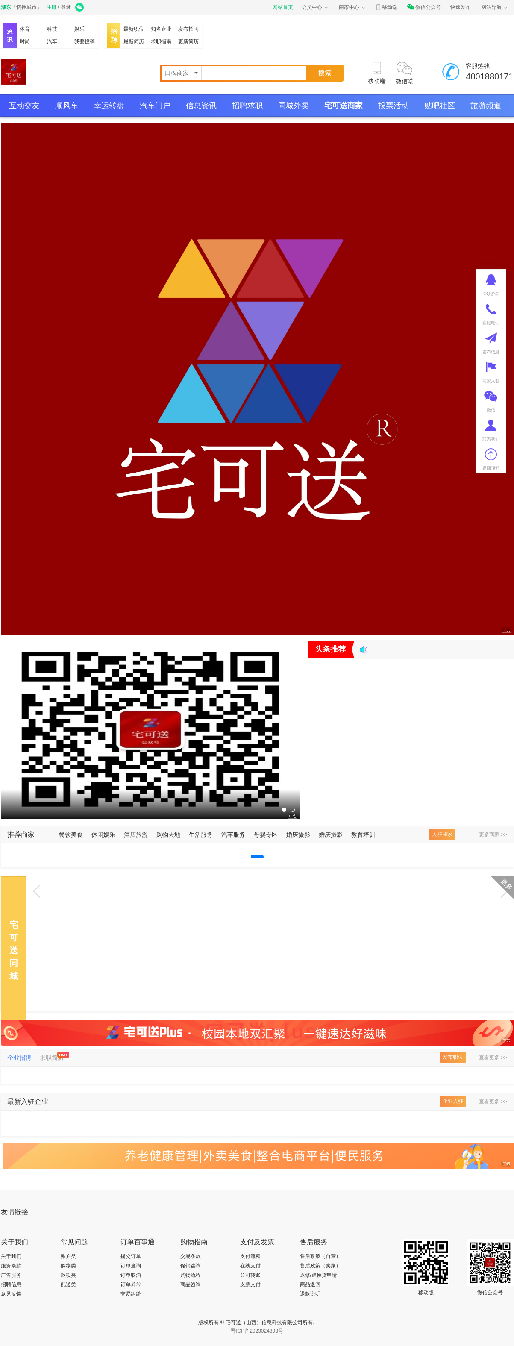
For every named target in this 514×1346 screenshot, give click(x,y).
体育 (25, 29)
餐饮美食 (71, 834)
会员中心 (315, 7)
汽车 (52, 41)
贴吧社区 (439, 105)
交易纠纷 (130, 1294)
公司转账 (250, 1275)
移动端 (386, 7)
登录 (66, 7)
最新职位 (133, 29)
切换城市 (26, 7)
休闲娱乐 (103, 834)
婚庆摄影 (298, 834)
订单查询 (130, 1266)
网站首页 (283, 7)
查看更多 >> (493, 1058)
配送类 (68, 1284)
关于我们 (11, 1256)
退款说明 (310, 1294)
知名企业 (161, 29)
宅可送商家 (343, 105)
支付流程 (250, 1256)
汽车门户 (155, 105)
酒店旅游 (136, 834)
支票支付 (250, 1284)
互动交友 (24, 105)
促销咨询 (190, 1266)
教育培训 (363, 834)
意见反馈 (11, 1294)
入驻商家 (442, 834)
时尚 (25, 41)
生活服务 (201, 834)
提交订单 (130, 1256)
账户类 (68, 1256)
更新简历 (188, 41)
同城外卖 (293, 105)
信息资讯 (201, 105)
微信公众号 (424, 7)
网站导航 (494, 7)
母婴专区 (266, 834)
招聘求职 (247, 105)
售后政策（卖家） (320, 1266)
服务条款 (11, 1266)
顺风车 (66, 105)
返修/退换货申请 (318, 1275)
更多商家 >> (493, 835)
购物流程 (190, 1275)
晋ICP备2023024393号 (257, 1331)
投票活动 (393, 105)
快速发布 (460, 7)
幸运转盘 (109, 105)
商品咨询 (190, 1284)
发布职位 (453, 1057)
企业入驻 (453, 1101)
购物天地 (168, 834)
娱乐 (79, 29)
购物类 (68, 1266)
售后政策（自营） (320, 1256)
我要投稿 (84, 41)
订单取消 (130, 1275)
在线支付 (250, 1266)
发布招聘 (188, 29)
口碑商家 (178, 73)
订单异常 (130, 1284)
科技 (52, 29)
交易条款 (190, 1256)
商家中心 (352, 7)
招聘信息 (11, 1284)
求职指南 (161, 41)
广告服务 (11, 1275)
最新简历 (133, 41)
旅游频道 (485, 105)
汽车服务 (233, 834)
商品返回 (310, 1284)
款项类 (68, 1275)
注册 (51, 7)
